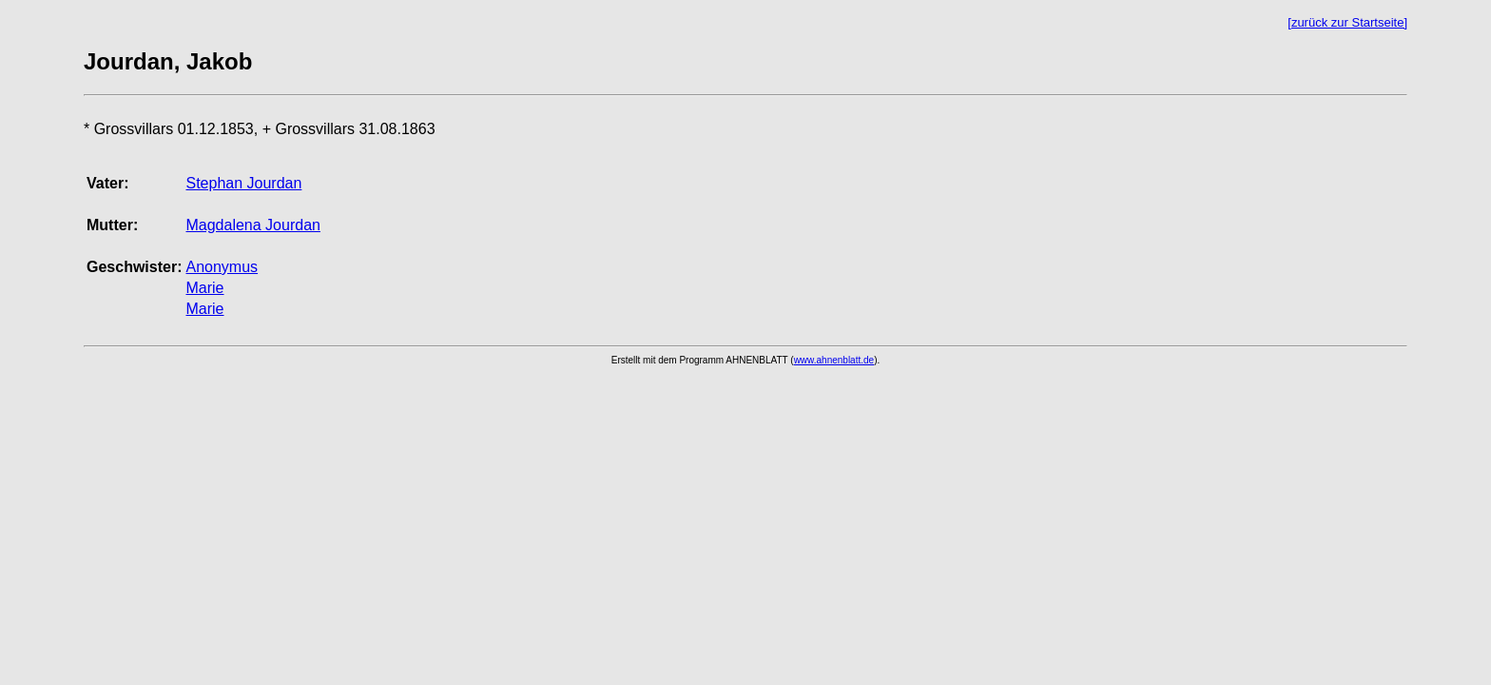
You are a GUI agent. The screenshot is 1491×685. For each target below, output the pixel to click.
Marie (204, 288)
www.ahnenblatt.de (834, 360)
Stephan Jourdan (243, 183)
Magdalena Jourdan (252, 225)
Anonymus (221, 267)
